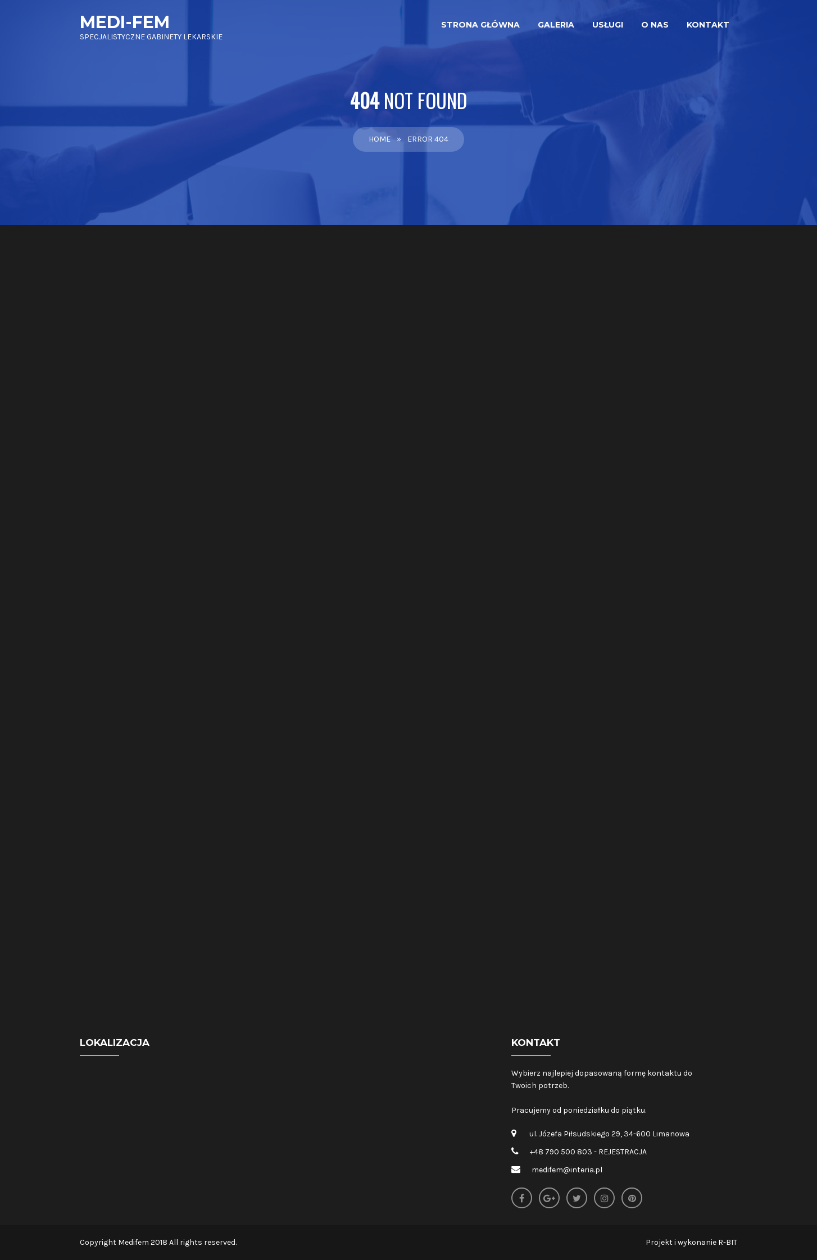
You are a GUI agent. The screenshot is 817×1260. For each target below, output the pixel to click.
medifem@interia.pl (567, 1170)
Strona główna (480, 25)
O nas (655, 25)
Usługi (607, 25)
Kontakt (708, 25)
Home (380, 139)
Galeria (556, 25)
